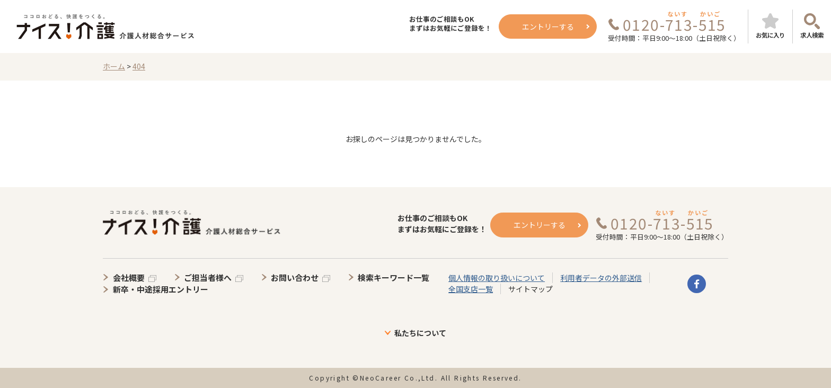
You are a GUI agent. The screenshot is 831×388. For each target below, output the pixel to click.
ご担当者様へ (208, 277)
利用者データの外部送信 (601, 277)
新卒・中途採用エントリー (160, 289)
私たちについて (420, 333)
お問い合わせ (295, 277)
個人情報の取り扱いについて (496, 277)
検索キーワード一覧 (393, 277)
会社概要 (129, 277)
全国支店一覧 (470, 289)
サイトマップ (530, 289)
